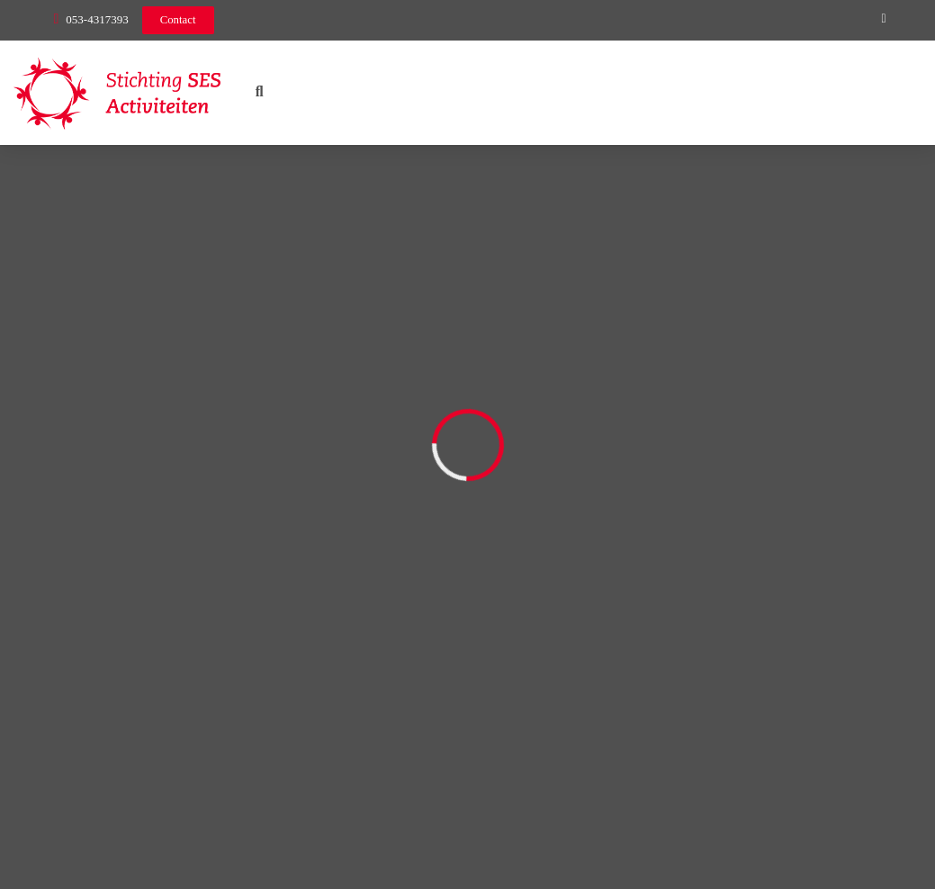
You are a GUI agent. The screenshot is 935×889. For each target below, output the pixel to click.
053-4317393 (97, 19)
